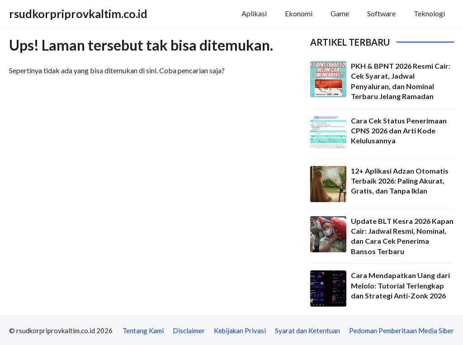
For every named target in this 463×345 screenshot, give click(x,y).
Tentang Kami (143, 330)
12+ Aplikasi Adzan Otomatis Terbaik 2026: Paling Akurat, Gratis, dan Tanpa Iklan (400, 180)
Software (381, 13)
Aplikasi (254, 13)
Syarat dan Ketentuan (307, 330)
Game (340, 13)
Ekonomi (298, 13)
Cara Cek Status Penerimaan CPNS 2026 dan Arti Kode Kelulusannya (399, 130)
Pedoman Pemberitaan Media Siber (401, 330)
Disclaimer (189, 330)
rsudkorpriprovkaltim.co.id (78, 13)
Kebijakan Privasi (240, 330)
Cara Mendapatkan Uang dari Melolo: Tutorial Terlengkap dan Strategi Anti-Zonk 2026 (400, 285)
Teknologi (429, 13)
